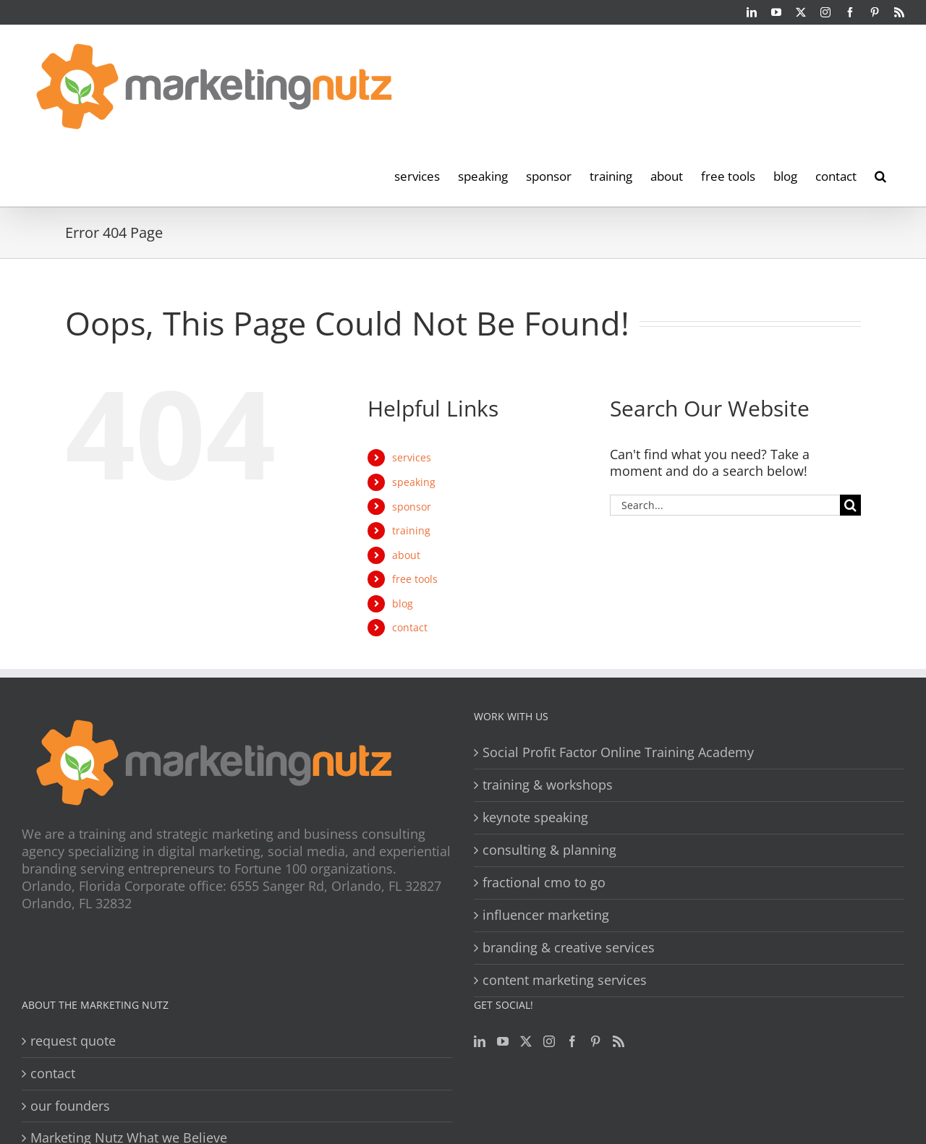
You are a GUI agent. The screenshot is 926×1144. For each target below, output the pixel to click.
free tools (415, 579)
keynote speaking (535, 817)
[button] (880, 175)
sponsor (411, 506)
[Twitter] (526, 1041)
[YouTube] (503, 1041)
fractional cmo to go (544, 882)
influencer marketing (546, 915)
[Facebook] (572, 1041)
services (411, 457)
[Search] (850, 505)
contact (410, 627)
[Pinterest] (595, 1041)
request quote (73, 1041)
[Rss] (618, 1041)
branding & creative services (569, 947)
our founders (70, 1106)
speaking (414, 482)
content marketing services (565, 980)
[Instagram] (549, 1041)
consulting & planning (549, 850)
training (411, 530)
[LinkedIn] (479, 1041)
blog (402, 603)
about (406, 555)
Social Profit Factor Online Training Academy (618, 752)
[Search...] (725, 505)
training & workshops (548, 785)
